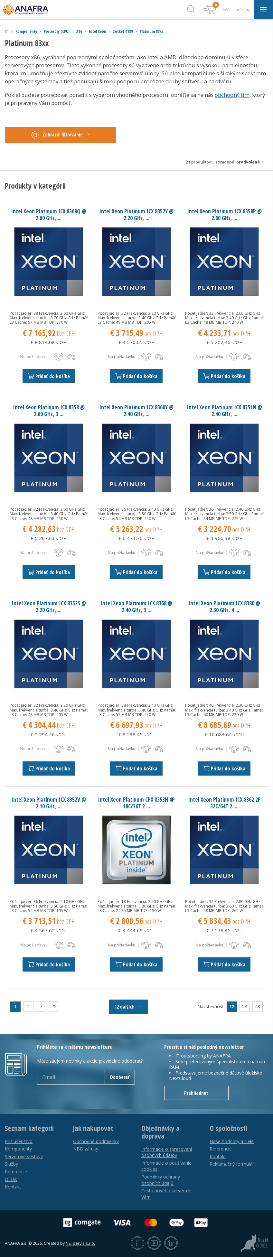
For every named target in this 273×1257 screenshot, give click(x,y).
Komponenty (26, 31)
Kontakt (13, 1187)
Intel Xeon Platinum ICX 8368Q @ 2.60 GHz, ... (48, 214)
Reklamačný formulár (232, 1164)
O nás (11, 1179)
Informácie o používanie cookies (166, 1166)
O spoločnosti (228, 1128)
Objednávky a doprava (160, 1132)
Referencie (16, 1172)
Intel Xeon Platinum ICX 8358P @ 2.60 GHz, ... (224, 214)
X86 (79, 31)
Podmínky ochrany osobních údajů (160, 1180)
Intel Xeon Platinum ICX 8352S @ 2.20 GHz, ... (49, 606)
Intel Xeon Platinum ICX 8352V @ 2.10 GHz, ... (48, 803)
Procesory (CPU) (57, 31)
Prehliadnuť (196, 1092)
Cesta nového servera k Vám (166, 1193)
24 (244, 1006)
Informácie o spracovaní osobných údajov (166, 1152)
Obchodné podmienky (96, 1141)
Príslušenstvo (19, 1141)
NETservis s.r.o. (80, 1243)
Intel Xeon (97, 31)
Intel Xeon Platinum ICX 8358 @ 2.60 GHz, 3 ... (49, 410)
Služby (11, 1164)
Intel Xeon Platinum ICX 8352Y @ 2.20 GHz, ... (136, 214)
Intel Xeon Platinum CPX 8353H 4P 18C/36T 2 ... (136, 803)
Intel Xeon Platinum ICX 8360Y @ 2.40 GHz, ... (136, 410)
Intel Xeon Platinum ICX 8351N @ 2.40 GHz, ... (224, 410)
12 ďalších (128, 1006)
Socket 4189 (123, 31)
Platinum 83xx (151, 31)
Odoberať (120, 1077)
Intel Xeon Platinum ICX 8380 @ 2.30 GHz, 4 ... (224, 606)
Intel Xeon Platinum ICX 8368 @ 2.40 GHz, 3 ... (136, 606)
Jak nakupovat (93, 1128)
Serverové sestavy (24, 1156)
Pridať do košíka (49, 376)
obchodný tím (232, 94)
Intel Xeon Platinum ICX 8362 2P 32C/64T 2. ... (224, 803)
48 (257, 1006)
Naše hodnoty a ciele (232, 1141)
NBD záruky (85, 1149)
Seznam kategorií (29, 1128)
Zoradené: (241, 162)
